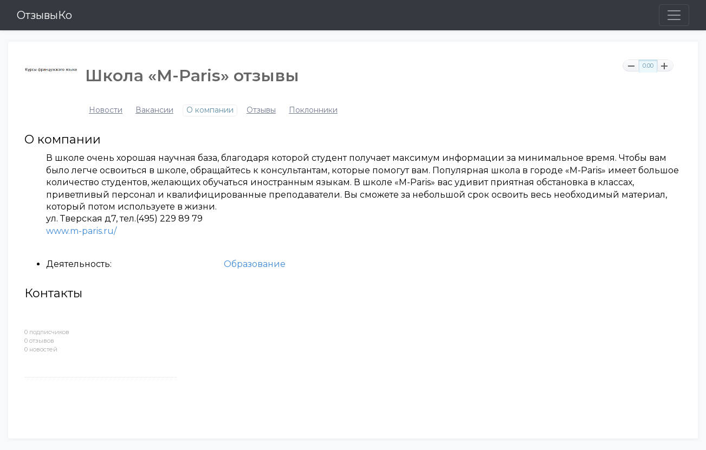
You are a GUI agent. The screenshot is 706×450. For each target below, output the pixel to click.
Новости (105, 110)
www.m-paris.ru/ (81, 231)
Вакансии (154, 110)
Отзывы (261, 110)
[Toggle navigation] (674, 15)
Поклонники (313, 110)
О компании (210, 110)
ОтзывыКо (44, 15)
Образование (255, 264)
